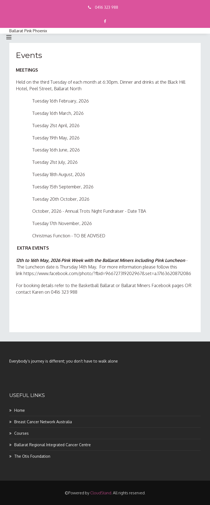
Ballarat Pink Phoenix (28, 30)
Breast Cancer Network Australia (43, 421)
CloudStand (100, 493)
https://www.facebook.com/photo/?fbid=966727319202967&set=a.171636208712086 (107, 273)
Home (19, 410)
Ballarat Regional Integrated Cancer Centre (52, 444)
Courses (21, 433)
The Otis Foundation (32, 456)
